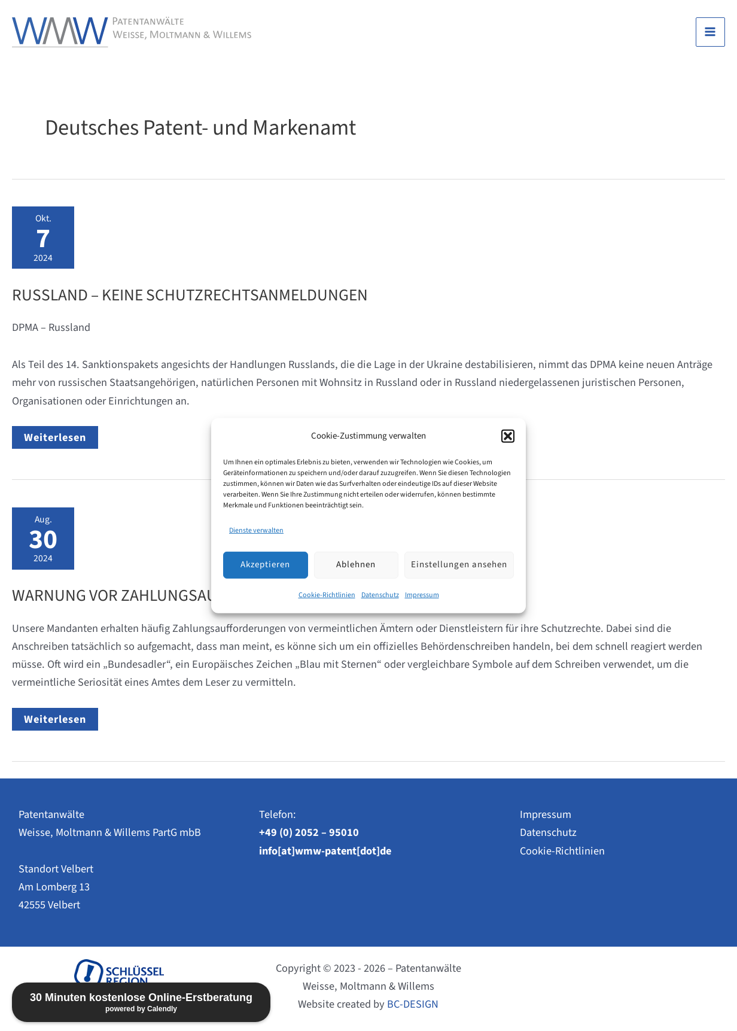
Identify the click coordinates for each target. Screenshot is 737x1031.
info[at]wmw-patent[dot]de (325, 851)
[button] (508, 436)
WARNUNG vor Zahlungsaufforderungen (172, 595)
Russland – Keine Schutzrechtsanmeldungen (190, 295)
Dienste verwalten (256, 530)
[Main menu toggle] (710, 32)
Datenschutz (380, 595)
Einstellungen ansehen (459, 564)
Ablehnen (356, 564)
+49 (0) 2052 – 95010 (309, 832)
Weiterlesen (60, 439)
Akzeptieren (265, 564)
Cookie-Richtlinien (327, 595)
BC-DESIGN (412, 1004)
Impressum (422, 595)
